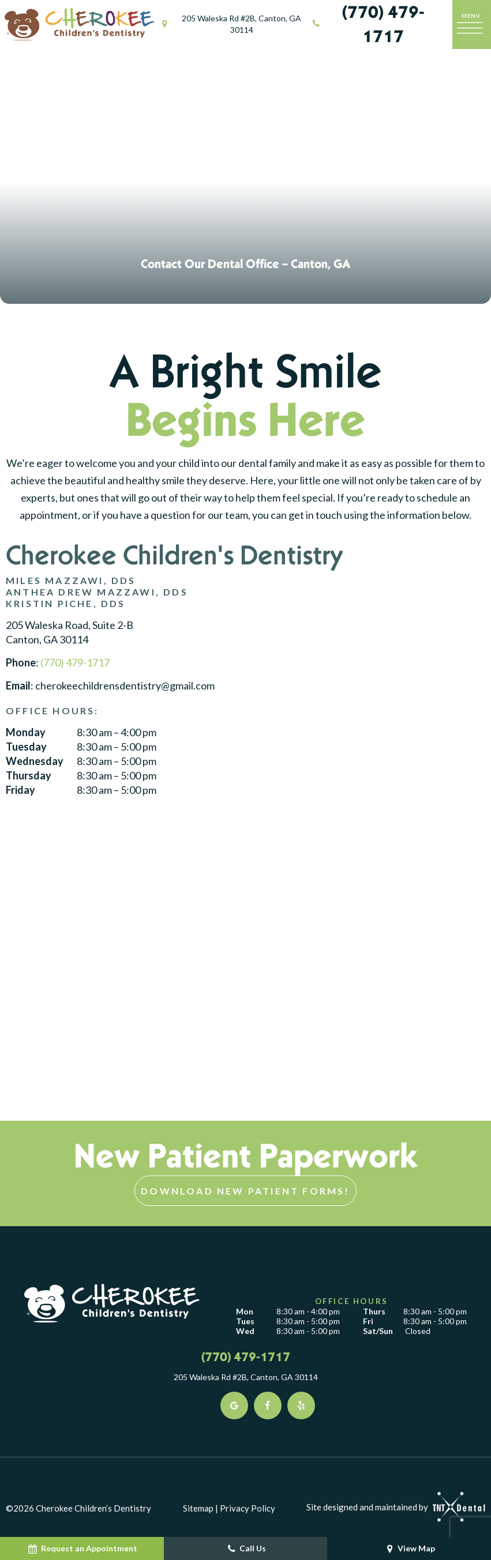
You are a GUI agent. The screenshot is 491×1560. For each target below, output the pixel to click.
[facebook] (268, 1406)
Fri (368, 1322)
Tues (245, 1322)
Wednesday (34, 762)
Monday (26, 732)
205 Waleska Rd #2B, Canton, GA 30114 (230, 24)
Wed (245, 1331)
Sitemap (198, 1509)
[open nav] (472, 24)
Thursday (28, 776)
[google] (234, 1406)
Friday (20, 791)
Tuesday (26, 747)
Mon (244, 1312)
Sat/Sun (378, 1331)
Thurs (374, 1312)
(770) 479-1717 (367, 24)
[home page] (79, 24)
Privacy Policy (247, 1509)
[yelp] (301, 1406)
